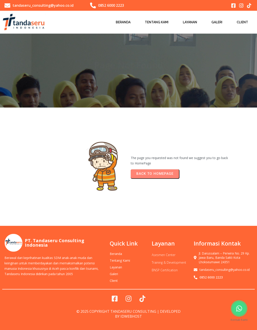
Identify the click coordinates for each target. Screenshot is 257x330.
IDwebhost (131, 316)
